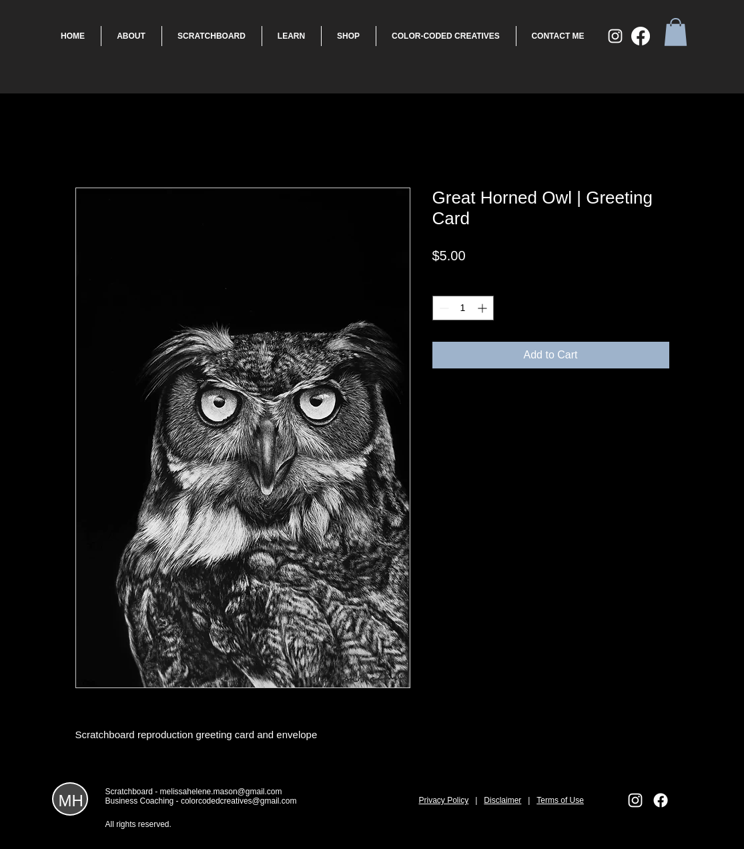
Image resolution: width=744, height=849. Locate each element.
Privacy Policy (444, 800)
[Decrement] (442, 308)
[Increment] (483, 308)
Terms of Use (560, 800)
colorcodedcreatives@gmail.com (239, 801)
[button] (675, 32)
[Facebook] (640, 36)
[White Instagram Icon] (615, 36)
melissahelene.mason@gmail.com (221, 791)
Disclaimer (502, 800)
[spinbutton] (463, 308)
